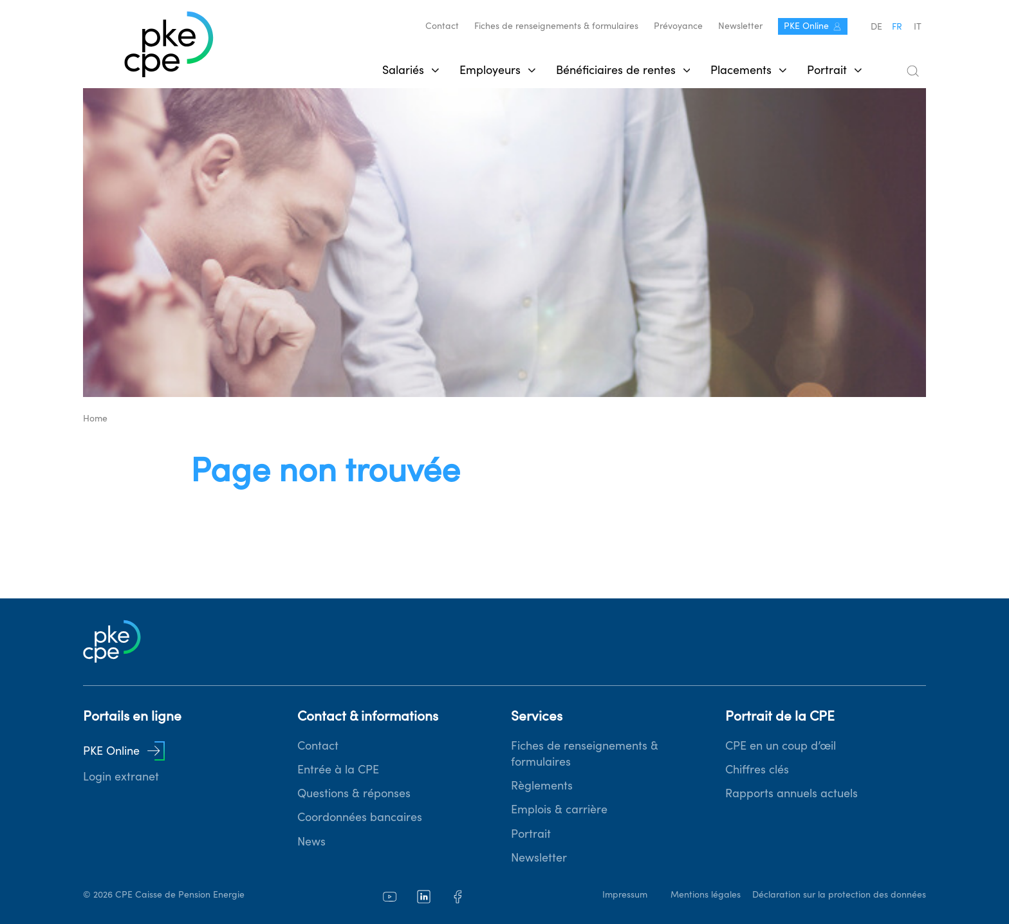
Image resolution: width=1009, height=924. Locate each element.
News (311, 841)
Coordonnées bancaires (359, 816)
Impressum (624, 894)
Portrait (531, 833)
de (876, 26)
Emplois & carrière (559, 809)
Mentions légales (706, 894)
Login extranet (121, 776)
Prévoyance (678, 26)
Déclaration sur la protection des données (839, 894)
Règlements (542, 785)
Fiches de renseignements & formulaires (556, 26)
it (917, 26)
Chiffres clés (757, 769)
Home (95, 418)
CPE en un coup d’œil (780, 745)
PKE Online (813, 26)
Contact (442, 26)
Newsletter (740, 26)
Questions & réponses (354, 793)
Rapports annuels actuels (791, 793)
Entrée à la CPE (338, 769)
